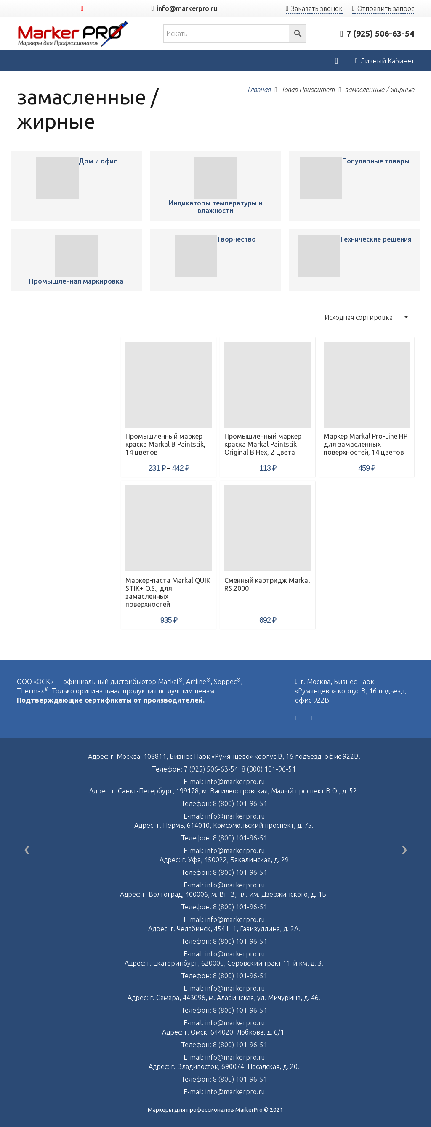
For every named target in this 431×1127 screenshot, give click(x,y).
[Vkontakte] (296, 718)
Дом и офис (98, 161)
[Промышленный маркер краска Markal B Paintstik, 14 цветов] (57, 178)
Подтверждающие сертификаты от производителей (110, 700)
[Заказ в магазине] (366, 317)
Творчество (236, 239)
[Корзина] (336, 60)
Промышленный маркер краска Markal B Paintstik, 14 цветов (165, 444)
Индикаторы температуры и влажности (215, 206)
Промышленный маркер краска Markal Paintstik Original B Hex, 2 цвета (262, 444)
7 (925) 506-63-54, (213, 769)
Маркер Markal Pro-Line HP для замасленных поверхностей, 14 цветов (365, 444)
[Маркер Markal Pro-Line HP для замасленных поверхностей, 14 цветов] (367, 385)
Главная (259, 89)
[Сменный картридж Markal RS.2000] (267, 528)
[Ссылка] (73, 33)
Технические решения (376, 239)
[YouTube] (82, 8)
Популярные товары (376, 161)
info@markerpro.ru (235, 781)
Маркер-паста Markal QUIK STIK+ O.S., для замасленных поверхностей (167, 592)
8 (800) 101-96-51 (269, 769)
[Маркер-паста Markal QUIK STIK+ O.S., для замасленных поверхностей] (168, 528)
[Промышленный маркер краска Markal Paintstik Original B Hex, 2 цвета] (267, 385)
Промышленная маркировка (76, 281)
